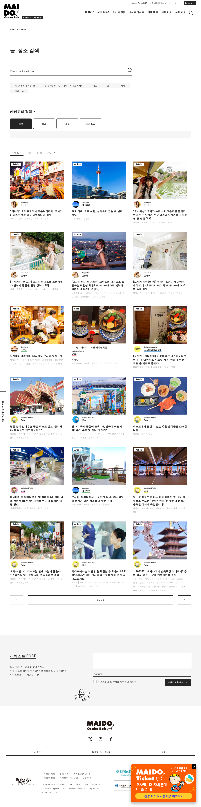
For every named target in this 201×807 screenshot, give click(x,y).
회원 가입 (64, 774)
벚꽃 (142, 590)
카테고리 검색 (21, 111)
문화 (170, 222)
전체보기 (17, 152)
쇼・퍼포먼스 (86, 292)
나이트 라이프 (136, 12)
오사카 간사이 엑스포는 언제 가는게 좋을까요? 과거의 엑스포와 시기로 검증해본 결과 (35, 573)
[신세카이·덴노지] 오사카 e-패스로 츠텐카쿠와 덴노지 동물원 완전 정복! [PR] (36, 283)
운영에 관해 (49, 774)
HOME (13, 29)
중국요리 (96, 363)
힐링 (107, 504)
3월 (134, 578)
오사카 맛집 (119, 12)
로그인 (177, 3)
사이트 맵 (87, 777)
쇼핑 (47, 508)
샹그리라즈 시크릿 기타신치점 (91, 347)
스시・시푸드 (39, 363)
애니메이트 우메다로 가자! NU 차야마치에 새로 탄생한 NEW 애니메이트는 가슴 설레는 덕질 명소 (36, 500)
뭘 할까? (89, 12)
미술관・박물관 (176, 292)
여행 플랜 (153, 12)
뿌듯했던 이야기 (24, 437)
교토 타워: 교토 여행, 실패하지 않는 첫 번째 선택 (97, 213)
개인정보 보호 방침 (69, 777)
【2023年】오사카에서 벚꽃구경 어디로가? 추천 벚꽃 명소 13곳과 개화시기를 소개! (160, 573)
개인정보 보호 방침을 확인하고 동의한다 (118, 681)
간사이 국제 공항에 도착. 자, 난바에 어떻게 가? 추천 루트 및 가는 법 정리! (97, 428)
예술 (95, 85)
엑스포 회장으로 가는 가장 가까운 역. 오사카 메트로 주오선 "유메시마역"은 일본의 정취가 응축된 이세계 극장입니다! (159, 500)
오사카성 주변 (158, 222)
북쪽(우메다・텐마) (25, 85)
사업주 (37, 751)
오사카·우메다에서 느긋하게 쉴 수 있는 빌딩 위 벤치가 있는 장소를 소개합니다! (98, 498)
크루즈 (13, 218)
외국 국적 (106, 363)
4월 (140, 578)
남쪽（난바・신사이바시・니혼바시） (63, 85)
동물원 (20, 289)
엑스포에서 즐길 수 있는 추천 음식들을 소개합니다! (160, 428)
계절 (67, 123)
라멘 (123, 85)
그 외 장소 (76, 218)
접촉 (163, 751)
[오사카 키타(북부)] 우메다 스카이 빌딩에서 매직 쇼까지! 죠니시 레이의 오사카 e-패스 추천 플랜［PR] (159, 285)
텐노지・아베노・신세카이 (37, 289)
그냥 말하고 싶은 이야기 (157, 590)
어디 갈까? (103, 12)
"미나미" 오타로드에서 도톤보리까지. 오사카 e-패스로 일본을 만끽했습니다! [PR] (36, 213)
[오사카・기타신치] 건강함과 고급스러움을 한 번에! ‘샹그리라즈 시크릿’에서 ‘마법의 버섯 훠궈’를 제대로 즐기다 (160, 359)
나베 (116, 363)
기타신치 (76, 359)
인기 (109, 85)
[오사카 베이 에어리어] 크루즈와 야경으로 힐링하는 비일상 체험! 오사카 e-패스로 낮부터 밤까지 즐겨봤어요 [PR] (98, 285)
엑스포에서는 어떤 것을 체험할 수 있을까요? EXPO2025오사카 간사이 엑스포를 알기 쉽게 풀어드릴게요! (99, 574)
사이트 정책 (49, 777)
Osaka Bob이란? (139, 3)
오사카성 (146, 222)
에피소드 (90, 123)
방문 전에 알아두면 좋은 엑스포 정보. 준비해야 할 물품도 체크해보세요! (36, 428)
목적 (21, 123)
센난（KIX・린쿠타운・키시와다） (87, 437)
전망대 (86, 218)
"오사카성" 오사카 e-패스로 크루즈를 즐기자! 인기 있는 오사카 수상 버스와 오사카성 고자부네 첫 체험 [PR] (160, 214)
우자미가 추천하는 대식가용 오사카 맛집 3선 (36, 356)
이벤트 (13, 433)
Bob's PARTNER (100, 751)
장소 (44, 123)
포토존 (180, 578)
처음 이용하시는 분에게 (159, 3)
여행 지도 (180, 12)
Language (190, 3)
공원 (94, 504)
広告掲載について (82, 774)
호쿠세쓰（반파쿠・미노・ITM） (161, 582)
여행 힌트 (166, 12)
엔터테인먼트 (16, 508)
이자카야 (19, 91)
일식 (15, 363)
